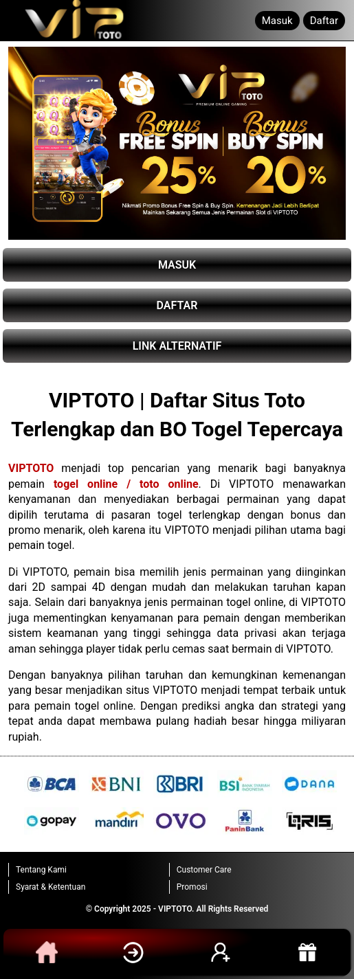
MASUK (177, 264)
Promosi (192, 887)
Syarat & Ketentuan (50, 887)
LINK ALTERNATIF (177, 345)
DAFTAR (177, 305)
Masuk (277, 20)
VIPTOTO (31, 468)
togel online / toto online (126, 484)
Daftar (324, 20)
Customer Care (204, 870)
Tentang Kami (41, 870)
